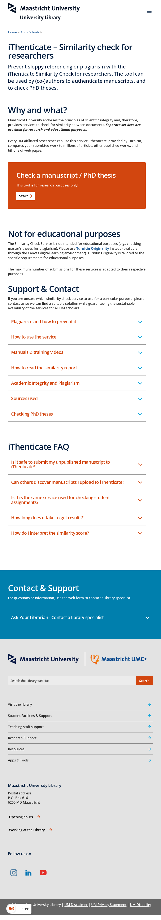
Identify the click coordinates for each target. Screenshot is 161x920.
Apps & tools (30, 32)
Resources (16, 749)
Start (23, 195)
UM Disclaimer (76, 904)
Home (12, 32)
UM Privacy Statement (108, 904)
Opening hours (21, 817)
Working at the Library (27, 830)
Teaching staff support (26, 726)
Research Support (22, 738)
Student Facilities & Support (30, 715)
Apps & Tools (18, 760)
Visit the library (20, 704)
